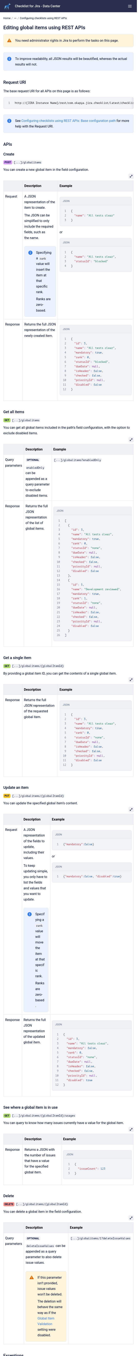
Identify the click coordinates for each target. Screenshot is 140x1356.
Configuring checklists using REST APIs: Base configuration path (68, 121)
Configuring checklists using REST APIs (43, 18)
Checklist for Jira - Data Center (37, 6)
